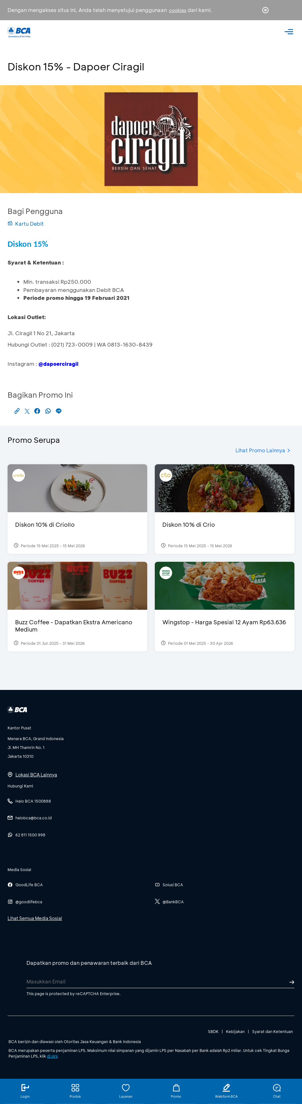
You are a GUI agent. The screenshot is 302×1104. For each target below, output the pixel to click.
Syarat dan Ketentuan (272, 1031)
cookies (177, 10)
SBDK (213, 1031)
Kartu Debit (26, 223)
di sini (52, 1056)
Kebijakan (235, 1031)
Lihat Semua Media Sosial (35, 918)
